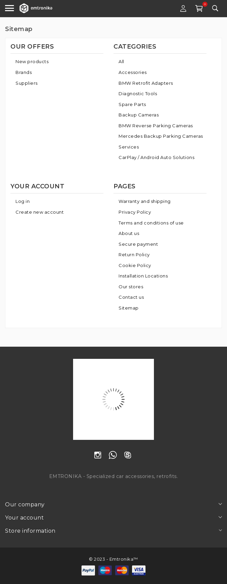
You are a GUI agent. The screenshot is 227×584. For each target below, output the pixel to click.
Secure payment (138, 244)
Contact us (131, 297)
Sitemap (129, 308)
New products (31, 61)
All (121, 61)
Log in (22, 201)
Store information (30, 531)
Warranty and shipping (145, 201)
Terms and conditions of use (151, 222)
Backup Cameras (139, 114)
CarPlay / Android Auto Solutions (156, 157)
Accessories (133, 72)
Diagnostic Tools (138, 93)
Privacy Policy (135, 212)
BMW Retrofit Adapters (146, 83)
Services (129, 147)
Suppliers (26, 83)
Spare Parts (132, 104)
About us (129, 233)
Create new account (39, 212)
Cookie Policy (135, 265)
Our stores (131, 286)
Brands (23, 72)
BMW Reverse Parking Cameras (156, 125)
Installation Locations (143, 275)
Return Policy (134, 254)
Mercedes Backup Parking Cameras (161, 136)
